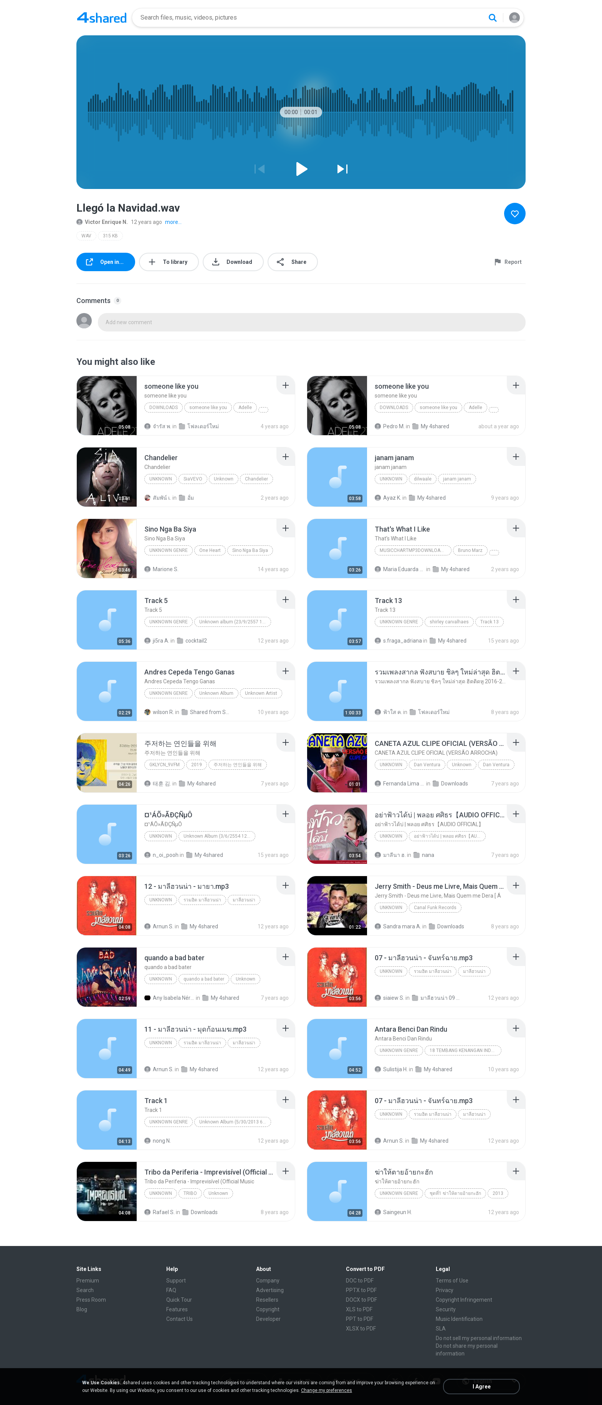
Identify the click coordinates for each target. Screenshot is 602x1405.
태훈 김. (157, 783)
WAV (86, 236)
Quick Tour (179, 1300)
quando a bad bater (204, 979)
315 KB (110, 236)
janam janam (457, 479)
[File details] (107, 405)
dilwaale (423, 479)
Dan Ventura (427, 764)
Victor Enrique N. (102, 222)
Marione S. (161, 569)
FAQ (171, 1290)
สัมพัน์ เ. (157, 498)
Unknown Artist (261, 693)
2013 (498, 1193)
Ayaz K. (388, 498)
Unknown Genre (399, 622)
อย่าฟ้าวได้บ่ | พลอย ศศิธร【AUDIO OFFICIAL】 (450, 836)
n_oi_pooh (161, 855)
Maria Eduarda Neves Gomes (400, 569)
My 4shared (430, 426)
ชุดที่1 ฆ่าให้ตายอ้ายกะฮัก (455, 1193)
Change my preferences (326, 1390)
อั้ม (186, 498)
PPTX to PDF (361, 1290)
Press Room (91, 1300)
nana (423, 855)
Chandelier (256, 479)
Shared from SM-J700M (207, 712)
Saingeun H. (393, 1212)
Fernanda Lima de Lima (400, 783)
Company (268, 1280)
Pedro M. (390, 426)
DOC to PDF (360, 1280)
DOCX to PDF (361, 1300)
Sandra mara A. (398, 926)
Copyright (268, 1309)
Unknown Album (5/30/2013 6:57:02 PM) (235, 1122)
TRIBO (190, 1193)
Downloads (163, 407)
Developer (268, 1319)
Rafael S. (159, 1212)
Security (446, 1309)
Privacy (444, 1290)
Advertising (270, 1290)
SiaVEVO (193, 479)
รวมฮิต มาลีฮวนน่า (202, 900)
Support (176, 1280)
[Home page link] (101, 17)
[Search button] (492, 17)
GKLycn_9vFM (164, 764)
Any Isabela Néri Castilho (169, 998)
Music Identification (459, 1319)
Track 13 (489, 622)
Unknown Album (216, 693)
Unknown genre (168, 550)
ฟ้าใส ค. (388, 712)
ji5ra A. (156, 641)
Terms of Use (452, 1280)
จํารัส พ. (157, 426)
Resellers (267, 1300)
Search (85, 1290)
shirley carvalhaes (449, 622)
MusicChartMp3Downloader (414, 550)
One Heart (210, 550)
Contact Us (179, 1319)
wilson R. (159, 712)
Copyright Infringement (464, 1300)
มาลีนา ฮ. (390, 855)
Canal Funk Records (435, 907)
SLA (441, 1328)
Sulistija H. (391, 1069)
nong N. (157, 1141)
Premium (87, 1280)
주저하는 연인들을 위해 (237, 764)
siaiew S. (389, 998)
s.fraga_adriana (398, 641)
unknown (391, 479)
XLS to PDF (359, 1309)
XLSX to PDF (361, 1328)
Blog (81, 1309)
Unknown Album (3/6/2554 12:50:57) (219, 836)
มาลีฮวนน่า (244, 900)
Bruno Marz (470, 550)
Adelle (245, 407)
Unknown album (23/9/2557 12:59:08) (235, 622)
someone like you (208, 407)
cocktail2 (192, 641)
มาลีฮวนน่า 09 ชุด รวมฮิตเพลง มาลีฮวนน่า (437, 998)
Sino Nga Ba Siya (250, 550)
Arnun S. (159, 926)
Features (177, 1309)
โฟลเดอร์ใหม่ (199, 426)
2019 (196, 764)
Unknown (160, 479)
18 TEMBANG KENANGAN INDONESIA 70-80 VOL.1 (465, 1050)
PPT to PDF (359, 1319)
